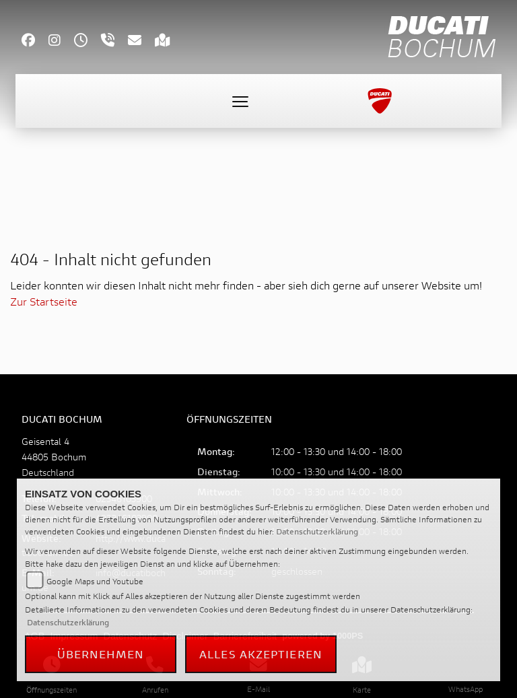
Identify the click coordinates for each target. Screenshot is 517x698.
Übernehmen (101, 654)
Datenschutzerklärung (317, 531)
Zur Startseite (43, 301)
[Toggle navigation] (240, 101)
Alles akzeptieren (260, 654)
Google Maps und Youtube (94, 581)
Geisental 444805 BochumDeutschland (54, 457)
